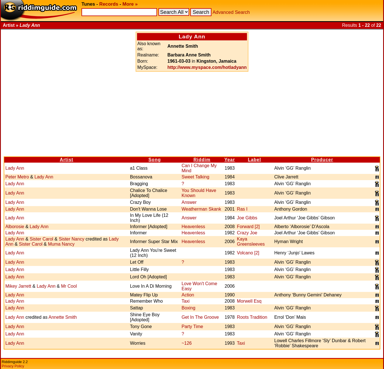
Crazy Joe (247, 232)
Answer (189, 202)
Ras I (242, 209)
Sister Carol (41, 239)
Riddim (201, 159)
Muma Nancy (61, 244)
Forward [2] (248, 226)
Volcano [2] (248, 252)
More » (130, 4)
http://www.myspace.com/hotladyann (207, 67)
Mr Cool (69, 286)
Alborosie (14, 226)
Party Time (192, 326)
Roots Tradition (252, 317)
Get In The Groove (200, 317)
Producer (322, 159)
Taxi (185, 301)
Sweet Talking (195, 176)
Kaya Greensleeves (251, 241)
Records (108, 4)
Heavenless (193, 226)
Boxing (188, 307)
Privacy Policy (13, 366)
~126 (187, 343)
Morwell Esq (249, 301)
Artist (66, 159)
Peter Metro (17, 176)
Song (154, 159)
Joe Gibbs (247, 217)
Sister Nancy (71, 239)
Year (229, 159)
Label (254, 159)
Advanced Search (231, 12)
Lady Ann (14, 168)
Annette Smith (62, 317)
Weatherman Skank (201, 209)
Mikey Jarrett (18, 286)
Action (188, 294)
